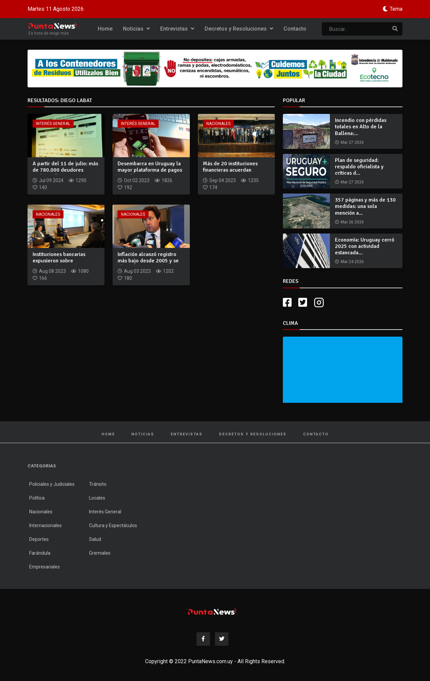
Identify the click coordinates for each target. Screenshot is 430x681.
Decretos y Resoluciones (239, 29)
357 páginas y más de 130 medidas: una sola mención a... (365, 206)
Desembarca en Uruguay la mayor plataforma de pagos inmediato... (150, 170)
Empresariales (44, 566)
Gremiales (100, 553)
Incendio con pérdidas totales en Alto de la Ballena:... (360, 126)
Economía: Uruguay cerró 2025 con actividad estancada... (364, 246)
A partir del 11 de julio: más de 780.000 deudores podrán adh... (65, 170)
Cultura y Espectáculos (113, 525)
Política (37, 498)
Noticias (136, 29)
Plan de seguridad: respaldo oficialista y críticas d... (359, 166)
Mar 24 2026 (352, 261)
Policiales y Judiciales (52, 484)
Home (105, 29)
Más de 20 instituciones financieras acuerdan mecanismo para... (230, 170)
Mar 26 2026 (352, 222)
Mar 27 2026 (352, 142)
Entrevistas (177, 29)
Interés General (53, 123)
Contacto (295, 29)
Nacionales (218, 123)
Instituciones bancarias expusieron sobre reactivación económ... (59, 260)
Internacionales (45, 525)
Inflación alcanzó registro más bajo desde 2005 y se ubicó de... (148, 260)
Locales (97, 498)
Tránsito (97, 484)
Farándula (39, 553)
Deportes (39, 539)
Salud (95, 539)
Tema (396, 9)
